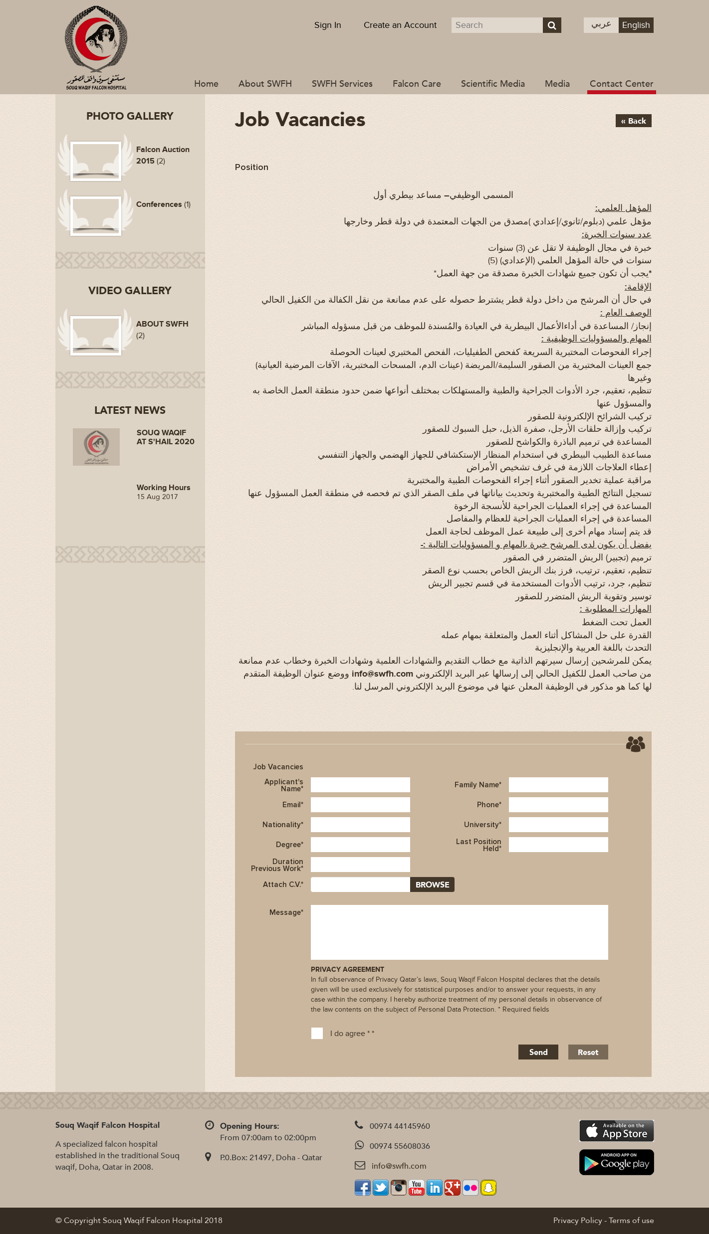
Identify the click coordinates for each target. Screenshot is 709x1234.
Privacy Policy (577, 1220)
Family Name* (478, 784)
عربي (601, 23)
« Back (633, 121)
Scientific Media (493, 84)
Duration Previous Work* (277, 864)
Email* (292, 804)
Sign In (327, 25)
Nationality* (282, 824)
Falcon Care (417, 84)
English (636, 25)
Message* (286, 912)
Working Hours (164, 488)
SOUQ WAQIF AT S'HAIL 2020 (166, 437)
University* (482, 824)
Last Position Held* (478, 844)
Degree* (289, 844)
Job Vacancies (278, 766)
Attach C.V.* (283, 884)
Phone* (489, 804)
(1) (163, 204)
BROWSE (433, 885)
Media (557, 84)
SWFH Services (342, 84)
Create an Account (400, 25)
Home (206, 84)
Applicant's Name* (283, 784)
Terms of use (631, 1220)
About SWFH (265, 84)
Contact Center (622, 84)
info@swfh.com (399, 1166)
